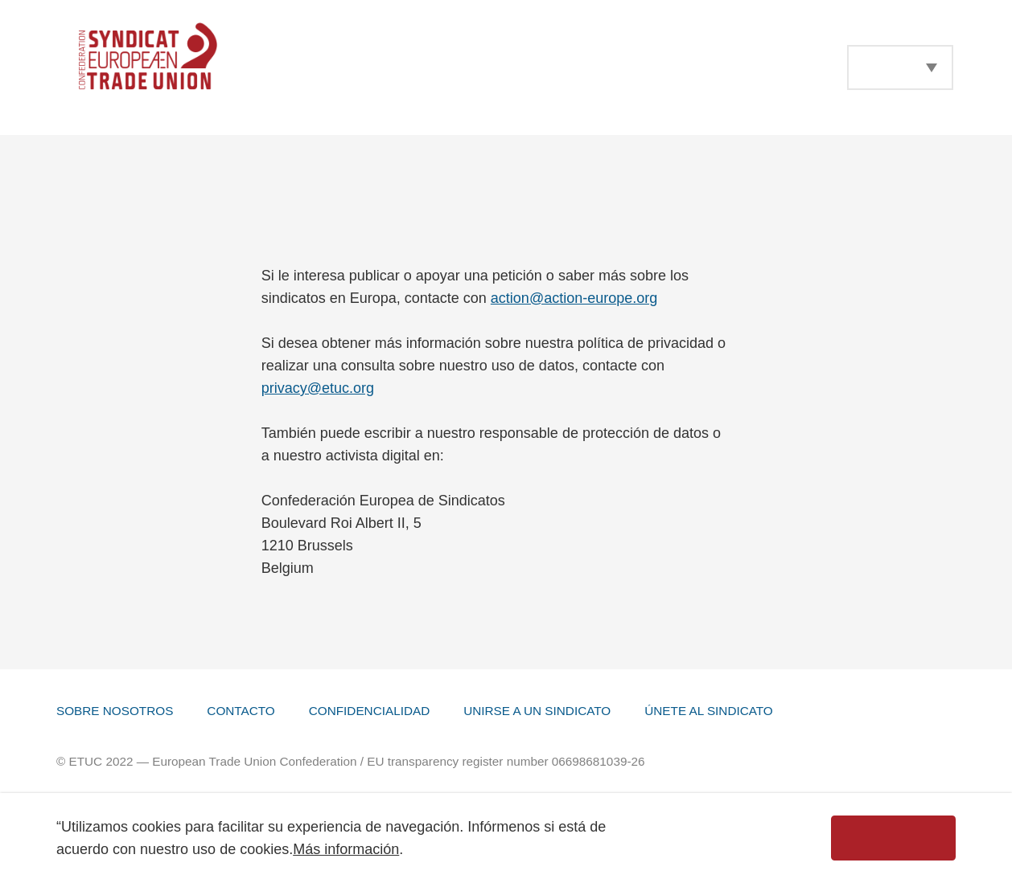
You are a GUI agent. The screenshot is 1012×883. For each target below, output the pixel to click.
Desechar (738, 838)
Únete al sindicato (708, 710)
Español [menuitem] (887, 67)
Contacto (240, 710)
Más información (346, 849)
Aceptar (893, 838)
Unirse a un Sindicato (537, 710)
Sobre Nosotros (114, 710)
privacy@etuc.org (317, 388)
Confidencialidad (369, 710)
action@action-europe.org (574, 298)
